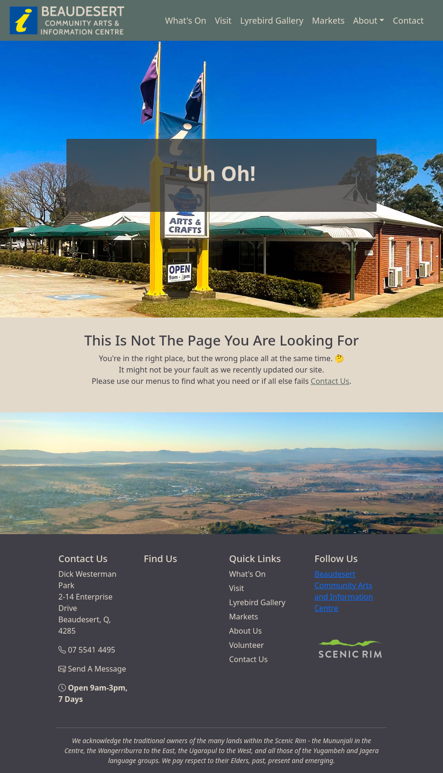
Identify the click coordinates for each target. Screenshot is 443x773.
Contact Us (330, 381)
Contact (408, 20)
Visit (223, 20)
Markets (328, 20)
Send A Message (97, 669)
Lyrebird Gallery (272, 20)
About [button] (365, 20)
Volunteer (246, 645)
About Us (245, 631)
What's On (185, 20)
